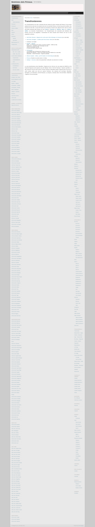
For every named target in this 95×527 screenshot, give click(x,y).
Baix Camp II (78, 75)
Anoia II (77, 67)
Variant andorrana (16, 22)
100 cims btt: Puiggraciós (16, 378)
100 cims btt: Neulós (15, 285)
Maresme (76, 156)
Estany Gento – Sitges (78, 332)
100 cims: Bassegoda (15, 303)
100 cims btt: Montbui (15, 424)
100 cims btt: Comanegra (16, 307)
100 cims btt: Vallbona (15, 114)
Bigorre (77, 434)
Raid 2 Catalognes (15, 89)
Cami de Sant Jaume (78, 355)
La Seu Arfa (78, 53)
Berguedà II (78, 117)
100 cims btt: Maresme (15, 321)
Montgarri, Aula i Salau (15, 77)
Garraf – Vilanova (77, 140)
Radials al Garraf (79, 487)
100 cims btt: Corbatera (15, 139)
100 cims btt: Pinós (15, 197)
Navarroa (76, 405)
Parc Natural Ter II (79, 257)
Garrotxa (76, 142)
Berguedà (76, 113)
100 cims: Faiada (14, 181)
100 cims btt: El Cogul (15, 413)
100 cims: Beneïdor (15, 226)
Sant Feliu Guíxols (79, 85)
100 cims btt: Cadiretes (15, 291)
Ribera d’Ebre (77, 245)
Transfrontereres (14, 75)
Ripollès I (77, 249)
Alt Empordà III (78, 26)
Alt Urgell (76, 38)
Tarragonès (76, 307)
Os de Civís (78, 45)
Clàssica (13, 32)
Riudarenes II (78, 279)
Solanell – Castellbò (79, 49)
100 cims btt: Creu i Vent (16, 388)
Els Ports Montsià (79, 235)
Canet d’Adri (78, 154)
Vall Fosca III (78, 206)
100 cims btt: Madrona (15, 419)
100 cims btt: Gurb (14, 329)
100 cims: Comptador (15, 248)
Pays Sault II (78, 424)
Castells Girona (77, 384)
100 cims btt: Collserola (15, 363)
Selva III (77, 263)
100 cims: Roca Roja (15, 175)
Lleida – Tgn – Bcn (16, 53)
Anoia (75, 63)
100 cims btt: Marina (15, 366)
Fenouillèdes (78, 456)
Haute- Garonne (77, 430)
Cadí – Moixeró (77, 121)
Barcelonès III (78, 101)
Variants (14, 38)
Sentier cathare (77, 460)
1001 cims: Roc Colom (15, 454)
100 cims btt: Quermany (16, 237)
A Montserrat (78, 105)
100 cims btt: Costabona (16, 301)
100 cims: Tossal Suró (15, 183)
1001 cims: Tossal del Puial (16, 505)
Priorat (75, 239)
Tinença (77, 237)
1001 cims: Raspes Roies (16, 448)
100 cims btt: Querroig (15, 280)
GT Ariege (76, 353)
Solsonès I (78, 299)
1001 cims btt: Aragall (15, 464)
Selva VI (77, 269)
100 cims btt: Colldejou (15, 118)
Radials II (77, 483)
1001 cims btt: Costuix (15, 483)
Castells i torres (79, 200)
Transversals (76, 330)
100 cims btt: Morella (15, 382)
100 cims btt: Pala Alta (15, 193)
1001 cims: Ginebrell (15, 501)
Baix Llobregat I (79, 89)
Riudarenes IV (78, 283)
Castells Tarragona (77, 390)
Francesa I (13, 24)
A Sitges (77, 107)
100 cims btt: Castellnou (16, 410)
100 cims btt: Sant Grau (16, 315)
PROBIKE (76, 493)
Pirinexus (29, 58)
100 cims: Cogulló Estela (16, 355)
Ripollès (75, 247)
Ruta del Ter (76, 371)
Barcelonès (76, 96)
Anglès (77, 287)
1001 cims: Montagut (15, 481)
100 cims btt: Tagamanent (16, 376)
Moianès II (76, 166)
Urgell (75, 311)
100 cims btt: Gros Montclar (16, 240)
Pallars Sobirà (77, 208)
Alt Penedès (76, 32)
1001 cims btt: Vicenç (15, 466)
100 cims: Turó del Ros (15, 359)
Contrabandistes (79, 47)
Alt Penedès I (78, 34)
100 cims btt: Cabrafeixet (16, 120)
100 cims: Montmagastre (16, 185)
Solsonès (76, 297)
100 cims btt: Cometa (15, 208)
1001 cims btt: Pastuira (15, 452)
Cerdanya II (78, 130)
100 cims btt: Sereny (15, 408)
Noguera (76, 184)
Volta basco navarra (78, 400)
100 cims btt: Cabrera (15, 390)
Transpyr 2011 (14, 44)
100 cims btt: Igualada (15, 361)
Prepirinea (13, 36)
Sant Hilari (78, 291)
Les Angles (13, 81)
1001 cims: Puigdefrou (15, 479)
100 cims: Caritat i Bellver (16, 335)
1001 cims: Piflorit (14, 491)
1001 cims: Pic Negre (15, 450)
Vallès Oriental (77, 313)
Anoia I (77, 65)
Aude (75, 420)
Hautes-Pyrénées (77, 432)
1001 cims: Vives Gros (15, 428)
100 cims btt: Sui (14, 417)
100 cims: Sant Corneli (15, 222)
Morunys (77, 301)
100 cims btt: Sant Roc (15, 270)
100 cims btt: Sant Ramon (16, 368)
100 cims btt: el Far (15, 309)
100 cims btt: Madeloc (15, 519)
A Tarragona (78, 109)
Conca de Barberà (77, 134)
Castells (75, 378)
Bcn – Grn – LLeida (16, 51)
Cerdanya (76, 126)
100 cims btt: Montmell (15, 124)
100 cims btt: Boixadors (15, 374)
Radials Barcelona (77, 481)
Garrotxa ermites (79, 150)
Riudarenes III (78, 281)
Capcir (77, 452)
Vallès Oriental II (77, 315)
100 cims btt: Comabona (16, 396)
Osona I (77, 188)
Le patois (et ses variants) (16, 99)
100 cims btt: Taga (14, 295)
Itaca (63, 29)
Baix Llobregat (77, 87)
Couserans (78, 418)
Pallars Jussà (76, 194)
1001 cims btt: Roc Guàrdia (16, 462)
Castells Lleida (77, 386)
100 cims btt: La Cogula (16, 153)
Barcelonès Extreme (79, 103)
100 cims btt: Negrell (15, 141)
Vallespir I (77, 440)
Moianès (76, 164)
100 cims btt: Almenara (15, 163)
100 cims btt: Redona (15, 149)
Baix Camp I (78, 73)
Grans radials (78, 485)
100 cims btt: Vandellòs (15, 137)
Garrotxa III (78, 148)
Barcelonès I (78, 98)
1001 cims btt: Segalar (15, 460)
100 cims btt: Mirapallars (16, 220)
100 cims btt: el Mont (15, 311)
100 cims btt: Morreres (15, 189)
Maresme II (78, 160)
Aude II (77, 428)
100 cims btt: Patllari (15, 242)
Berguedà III (78, 119)
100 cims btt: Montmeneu (16, 191)
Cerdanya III (78, 448)
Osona (75, 186)
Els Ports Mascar (79, 233)
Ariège (75, 416)
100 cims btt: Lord (14, 442)
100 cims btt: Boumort (15, 210)
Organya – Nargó (79, 40)
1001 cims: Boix (14, 497)
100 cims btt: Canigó (15, 517)
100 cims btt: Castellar (15, 327)
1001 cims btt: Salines (15, 456)
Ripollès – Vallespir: (31, 43)
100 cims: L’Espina (15, 145)
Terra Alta (76, 309)
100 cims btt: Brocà (15, 415)
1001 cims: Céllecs (15, 432)
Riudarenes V (78, 285)
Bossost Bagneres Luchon (16, 79)
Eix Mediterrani (16, 65)
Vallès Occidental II (79, 321)
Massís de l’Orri (79, 43)
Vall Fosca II (78, 204)
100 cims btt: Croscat (15, 278)
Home (31, 17)
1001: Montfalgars (14, 430)
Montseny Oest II (79, 172)
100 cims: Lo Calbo (15, 171)
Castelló (75, 470)
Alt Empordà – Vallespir (15, 85)
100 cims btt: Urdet (15, 440)
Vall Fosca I (78, 202)
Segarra (75, 241)
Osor (77, 289)
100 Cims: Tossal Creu (15, 165)
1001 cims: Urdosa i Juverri (16, 509)
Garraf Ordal (76, 136)
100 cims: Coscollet (15, 218)
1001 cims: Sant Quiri (15, 458)
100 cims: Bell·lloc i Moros (16, 235)
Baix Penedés (77, 93)
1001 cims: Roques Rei (15, 487)
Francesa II (13, 26)
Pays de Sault (78, 422)
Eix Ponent (15, 67)
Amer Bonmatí (78, 293)
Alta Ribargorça (77, 57)
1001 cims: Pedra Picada (16, 477)
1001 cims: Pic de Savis (16, 489)
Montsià (75, 182)
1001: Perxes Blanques (15, 472)
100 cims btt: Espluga (15, 110)
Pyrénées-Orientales (78, 438)
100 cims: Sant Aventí (15, 177)
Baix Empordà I (79, 81)
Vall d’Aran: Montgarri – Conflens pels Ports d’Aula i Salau (39, 39)
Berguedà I (78, 115)
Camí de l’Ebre (78, 359)
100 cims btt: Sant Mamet (16, 195)
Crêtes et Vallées (14, 28)
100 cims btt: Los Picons (16, 203)
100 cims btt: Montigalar (16, 272)
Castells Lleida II (77, 388)
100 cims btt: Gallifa (15, 353)
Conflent (77, 454)
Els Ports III (78, 227)
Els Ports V (78, 231)
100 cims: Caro (14, 131)
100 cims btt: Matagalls (15, 400)
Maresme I (78, 158)
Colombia (76, 476)
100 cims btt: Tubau (15, 266)
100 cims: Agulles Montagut (16, 357)
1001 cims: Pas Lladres (15, 474)
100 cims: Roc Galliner (15, 173)
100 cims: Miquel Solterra (16, 244)
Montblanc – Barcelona (78, 365)
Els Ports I (78, 223)
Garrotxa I (77, 144)
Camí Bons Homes (15, 95)
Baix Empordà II (79, 83)
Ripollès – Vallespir (15, 83)
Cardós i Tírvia (78, 210)
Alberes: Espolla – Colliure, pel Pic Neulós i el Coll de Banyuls (40, 55)
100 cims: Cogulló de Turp (16, 167)
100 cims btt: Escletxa (15, 406)
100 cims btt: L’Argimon (15, 282)
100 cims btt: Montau (15, 402)
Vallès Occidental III (79, 323)
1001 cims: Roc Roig (15, 511)
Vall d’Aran (76, 325)
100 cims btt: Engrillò (15, 143)
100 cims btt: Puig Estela (16, 268)
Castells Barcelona (77, 380)
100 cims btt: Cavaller (15, 151)
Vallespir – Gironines (31, 59)
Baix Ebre (76, 77)
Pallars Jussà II (78, 198)
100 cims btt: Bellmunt (15, 323)
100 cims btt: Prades (15, 133)
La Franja (76, 347)
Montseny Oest (78, 170)
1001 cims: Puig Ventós (15, 485)
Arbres (75, 392)
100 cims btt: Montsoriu (15, 231)
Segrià (75, 243)
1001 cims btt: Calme (15, 470)
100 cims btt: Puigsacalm (16, 305)
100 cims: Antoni (14, 128)
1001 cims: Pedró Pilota (16, 436)
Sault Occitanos (79, 426)
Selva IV (77, 265)
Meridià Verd (76, 349)
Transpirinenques (14, 18)
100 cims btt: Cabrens (15, 521)
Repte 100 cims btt (15, 105)
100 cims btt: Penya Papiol (16, 347)
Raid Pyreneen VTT (15, 42)
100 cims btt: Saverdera (16, 264)
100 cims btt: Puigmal (15, 299)
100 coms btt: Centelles (15, 398)
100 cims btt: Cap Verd (15, 201)
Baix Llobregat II (79, 91)
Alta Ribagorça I (79, 59)
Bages (75, 69)
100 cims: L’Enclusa (15, 343)
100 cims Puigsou (14, 313)
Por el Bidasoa (77, 397)
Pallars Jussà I (78, 196)
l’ (46, 29)
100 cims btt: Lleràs (15, 214)
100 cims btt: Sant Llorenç (16, 325)
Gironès (75, 152)
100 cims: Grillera (14, 246)
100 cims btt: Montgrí (15, 274)
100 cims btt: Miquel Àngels (16, 233)
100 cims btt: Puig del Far (16, 345)
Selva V (77, 267)
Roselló (77, 458)
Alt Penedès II (78, 35)
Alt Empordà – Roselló (15, 87)
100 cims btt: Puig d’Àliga (16, 370)
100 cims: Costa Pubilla (15, 333)
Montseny (76, 168)
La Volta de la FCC (15, 63)
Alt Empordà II (78, 24)
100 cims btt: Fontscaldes (16, 135)
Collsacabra (78, 192)
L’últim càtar (13, 97)
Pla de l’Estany (77, 216)
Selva (75, 259)
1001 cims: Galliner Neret (16, 503)
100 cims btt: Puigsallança (16, 256)
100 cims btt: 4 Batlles (15, 199)
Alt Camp (76, 18)
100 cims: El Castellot (15, 349)
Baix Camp (76, 71)
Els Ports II (78, 225)
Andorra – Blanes (77, 341)
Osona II (77, 190)
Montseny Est (78, 176)
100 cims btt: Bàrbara (15, 147)
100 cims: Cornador (15, 262)
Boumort (76, 111)
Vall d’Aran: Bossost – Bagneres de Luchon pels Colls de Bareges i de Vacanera (44, 37)
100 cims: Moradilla (15, 160)
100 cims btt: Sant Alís (15, 212)
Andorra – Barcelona (78, 334)
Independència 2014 (15, 49)
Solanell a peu (78, 51)
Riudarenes (78, 277)
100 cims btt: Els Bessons (16, 158)
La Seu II (77, 55)
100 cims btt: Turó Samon (16, 404)
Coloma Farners (79, 271)
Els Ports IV (78, 229)
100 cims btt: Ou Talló (15, 252)
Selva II (75, 261)
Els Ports (76, 221)
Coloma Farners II (79, 273)
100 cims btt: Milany (15, 287)
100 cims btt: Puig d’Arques (16, 276)
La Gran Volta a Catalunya (16, 55)
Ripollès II (77, 251)
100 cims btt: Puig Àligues (16, 258)
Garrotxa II (78, 146)
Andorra (75, 465)
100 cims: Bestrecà (15, 254)
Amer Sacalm (78, 295)
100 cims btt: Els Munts (15, 380)
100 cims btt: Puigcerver (16, 116)
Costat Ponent (15, 57)
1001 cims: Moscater (15, 495)
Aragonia (76, 410)
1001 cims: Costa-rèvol (15, 507)
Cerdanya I (78, 128)
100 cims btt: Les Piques (16, 224)
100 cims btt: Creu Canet (16, 331)
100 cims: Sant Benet (15, 260)
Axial (12, 20)
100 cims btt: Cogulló (15, 372)
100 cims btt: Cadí (14, 205)
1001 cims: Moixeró (15, 499)
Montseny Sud (78, 174)
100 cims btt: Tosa (14, 289)
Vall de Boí (78, 61)
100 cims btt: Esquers (15, 293)
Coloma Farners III (79, 275)
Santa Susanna (79, 162)
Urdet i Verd (78, 303)
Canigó (75, 124)
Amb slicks (15, 40)
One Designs (81, 525)
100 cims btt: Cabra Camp (16, 112)
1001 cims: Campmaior (15, 493)
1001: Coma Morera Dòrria (16, 468)
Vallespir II (78, 442)
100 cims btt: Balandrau (16, 297)
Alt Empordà (29, 50)
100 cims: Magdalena (15, 250)
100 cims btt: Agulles (15, 386)
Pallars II (77, 212)
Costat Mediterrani (16, 59)
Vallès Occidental (79, 317)
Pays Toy (77, 436)
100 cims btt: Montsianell (16, 122)
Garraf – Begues (77, 138)
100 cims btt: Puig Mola (15, 384)
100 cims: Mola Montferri (16, 126)
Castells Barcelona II (78, 382)
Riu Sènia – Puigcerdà (78, 339)
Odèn (77, 305)
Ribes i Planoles (79, 253)
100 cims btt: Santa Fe (15, 187)
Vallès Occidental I (79, 319)
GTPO (12, 34)
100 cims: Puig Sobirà (15, 169)
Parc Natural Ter (79, 255)
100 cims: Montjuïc (15, 434)
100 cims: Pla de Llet (15, 179)
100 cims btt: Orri (14, 216)
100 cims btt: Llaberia (15, 426)
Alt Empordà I (78, 22)
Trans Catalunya (77, 351)
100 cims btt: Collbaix (15, 337)
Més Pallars (78, 214)
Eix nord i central (16, 69)
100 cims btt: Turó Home (16, 438)
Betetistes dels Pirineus (21, 2)
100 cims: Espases (15, 351)
